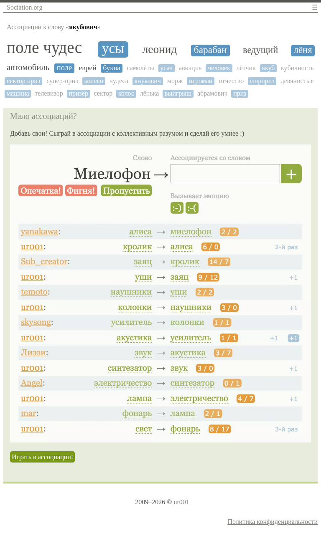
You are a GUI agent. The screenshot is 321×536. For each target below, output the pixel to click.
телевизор (49, 93)
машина (18, 93)
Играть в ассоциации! (42, 456)
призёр (78, 93)
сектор (103, 93)
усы (113, 48)
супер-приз (62, 80)
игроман (201, 80)
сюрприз (262, 80)
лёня (303, 50)
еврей (87, 68)
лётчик (245, 67)
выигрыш (178, 93)
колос (126, 93)
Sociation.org (24, 7)
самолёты (140, 67)
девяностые (297, 80)
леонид (160, 49)
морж (175, 80)
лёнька (149, 93)
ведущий (260, 50)
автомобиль (28, 67)
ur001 (181, 502)
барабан (210, 50)
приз (239, 93)
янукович (148, 80)
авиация (190, 67)
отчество (231, 80)
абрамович (212, 93)
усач (166, 67)
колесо (93, 80)
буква (111, 68)
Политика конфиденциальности (272, 521)
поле (64, 67)
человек (219, 67)
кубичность (297, 67)
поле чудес (44, 48)
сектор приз (23, 80)
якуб (268, 67)
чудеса (119, 80)
